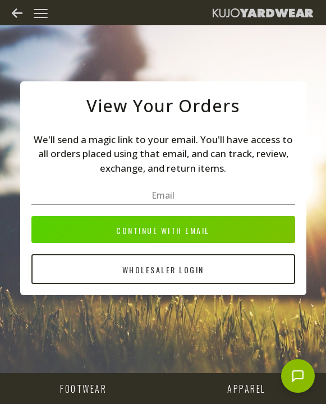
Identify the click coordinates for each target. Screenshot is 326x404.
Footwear (83, 389)
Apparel (246, 389)
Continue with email (163, 230)
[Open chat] (298, 376)
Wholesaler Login (163, 270)
